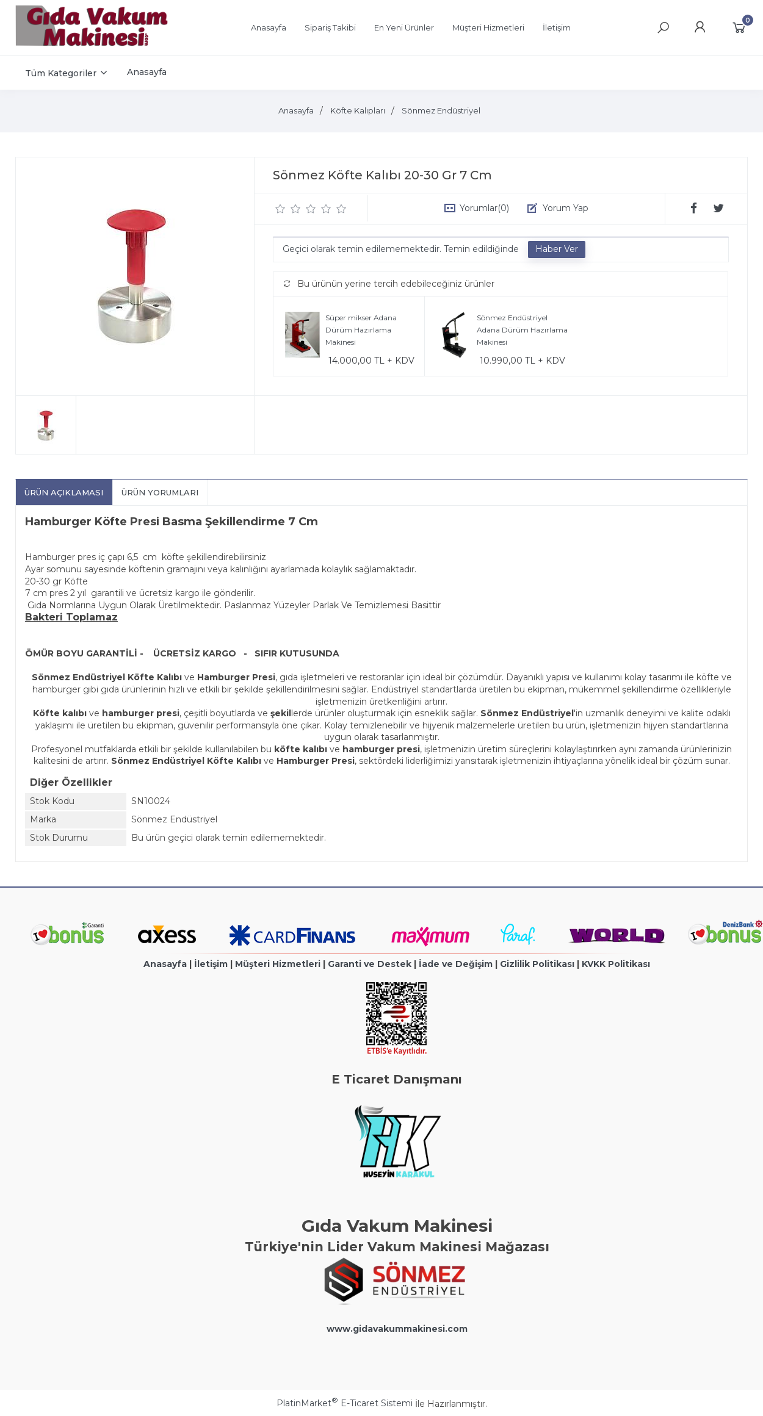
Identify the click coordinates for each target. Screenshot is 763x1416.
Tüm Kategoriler (60, 73)
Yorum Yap (565, 208)
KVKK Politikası (616, 963)
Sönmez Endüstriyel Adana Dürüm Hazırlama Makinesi (522, 329)
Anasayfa (165, 963)
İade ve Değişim (456, 963)
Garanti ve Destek (369, 963)
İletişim (211, 963)
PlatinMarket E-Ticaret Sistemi (345, 1403)
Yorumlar (484, 208)
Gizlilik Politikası (537, 963)
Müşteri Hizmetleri (277, 963)
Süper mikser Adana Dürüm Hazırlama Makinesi (361, 329)
